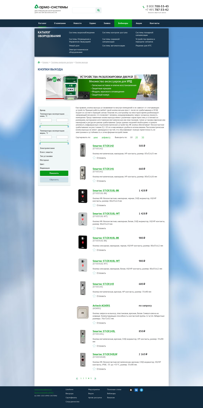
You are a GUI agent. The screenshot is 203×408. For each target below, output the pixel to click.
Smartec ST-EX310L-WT (114, 215)
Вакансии (111, 397)
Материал (44, 160)
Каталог (42, 23)
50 (143, 137)
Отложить (101, 158)
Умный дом (74, 45)
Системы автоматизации (113, 45)
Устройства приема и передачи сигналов (145, 40)
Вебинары (123, 23)
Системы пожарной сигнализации (144, 33)
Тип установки (46, 156)
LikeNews (70, 389)
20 (136, 137)
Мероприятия (94, 389)
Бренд (42, 110)
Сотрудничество (73, 401)
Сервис (92, 23)
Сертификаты (71, 397)
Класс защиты (46, 152)
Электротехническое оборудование (78, 50)
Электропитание (47, 148)
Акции (139, 23)
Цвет (42, 164)
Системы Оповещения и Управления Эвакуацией (80, 40)
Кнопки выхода (81, 62)
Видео (91, 393)
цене (96, 137)
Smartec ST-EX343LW (114, 356)
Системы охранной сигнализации (111, 40)
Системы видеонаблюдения (82, 32)
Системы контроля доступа (115, 32)
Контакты (154, 23)
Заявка (107, 23)
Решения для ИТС (144, 45)
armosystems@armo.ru (43, 389)
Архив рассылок (95, 397)
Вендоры (70, 393)
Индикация (45, 168)
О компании (60, 23)
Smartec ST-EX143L (114, 332)
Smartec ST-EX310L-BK (114, 192)
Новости (78, 23)
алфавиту (106, 137)
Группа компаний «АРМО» (44, 392)
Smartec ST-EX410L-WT (114, 262)
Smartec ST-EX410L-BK (114, 239)
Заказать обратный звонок (157, 12)
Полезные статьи (114, 389)
